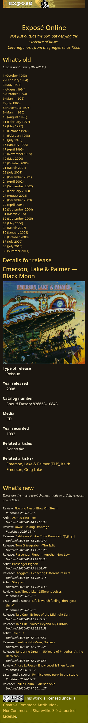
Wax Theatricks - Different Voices (38, 591)
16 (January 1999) (15, 145)
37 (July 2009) (12, 241)
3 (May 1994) (12, 85)
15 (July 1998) (12, 140)
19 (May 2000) (13, 158)
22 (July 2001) (12, 172)
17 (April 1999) (13, 149)
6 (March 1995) (13, 98)
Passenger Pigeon (25, 564)
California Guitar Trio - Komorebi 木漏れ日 (45, 536)
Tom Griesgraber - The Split (35, 545)
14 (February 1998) (16, 135)
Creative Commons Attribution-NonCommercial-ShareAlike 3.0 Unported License (39, 710)
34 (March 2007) (14, 228)
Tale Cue (18, 633)
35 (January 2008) (15, 232)
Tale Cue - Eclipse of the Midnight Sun (42, 614)
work (37, 698)
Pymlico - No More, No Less (35, 642)
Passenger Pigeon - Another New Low (42, 554)
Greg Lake (33, 469)
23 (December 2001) (17, 177)
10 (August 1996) (15, 117)
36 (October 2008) (16, 237)
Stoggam (18, 582)
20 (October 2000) (16, 163)
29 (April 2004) (13, 205)
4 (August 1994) (14, 89)
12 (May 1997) (13, 126)
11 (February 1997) (16, 122)
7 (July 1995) (11, 103)
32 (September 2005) (18, 218)
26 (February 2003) (16, 191)
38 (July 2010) (12, 246)
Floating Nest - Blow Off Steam (36, 508)
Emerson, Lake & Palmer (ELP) (33, 464)
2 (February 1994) (15, 80)
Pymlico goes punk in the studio (55, 674)
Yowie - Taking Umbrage (32, 527)
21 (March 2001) (14, 168)
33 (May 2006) (13, 223)
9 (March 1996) (13, 112)
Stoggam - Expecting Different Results (42, 573)
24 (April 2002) (13, 181)
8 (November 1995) (16, 107)
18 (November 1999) (17, 154)
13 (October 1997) (16, 131)
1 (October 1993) (15, 75)
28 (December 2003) (17, 200)
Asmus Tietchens (24, 518)
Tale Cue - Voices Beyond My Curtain (41, 624)
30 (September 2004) (18, 209)
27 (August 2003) (15, 195)
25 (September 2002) (18, 186)
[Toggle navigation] (15, 14)
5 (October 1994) (15, 94)
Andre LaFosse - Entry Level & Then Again (44, 665)
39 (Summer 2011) (16, 251)
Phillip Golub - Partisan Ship (35, 684)
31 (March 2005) (14, 214)
